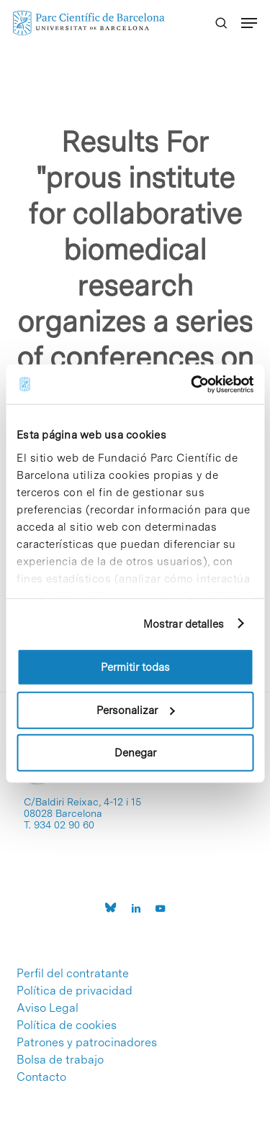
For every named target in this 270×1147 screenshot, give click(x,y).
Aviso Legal (47, 1008)
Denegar (135, 752)
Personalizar (135, 709)
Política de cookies (67, 1025)
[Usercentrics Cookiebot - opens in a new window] (192, 384)
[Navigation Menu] (249, 23)
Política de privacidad (74, 991)
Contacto (41, 1077)
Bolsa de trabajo (60, 1060)
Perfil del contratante (73, 973)
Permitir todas (135, 667)
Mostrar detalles (184, 623)
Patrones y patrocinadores (87, 1042)
